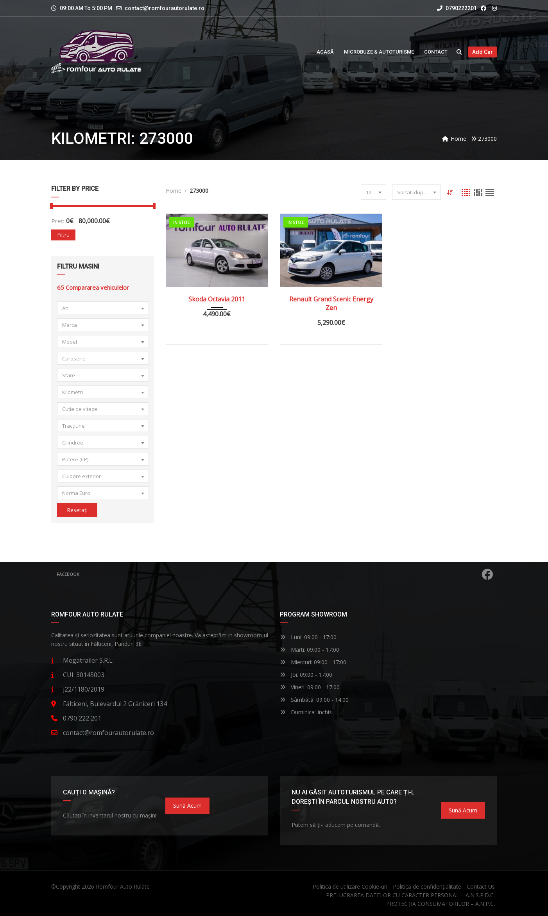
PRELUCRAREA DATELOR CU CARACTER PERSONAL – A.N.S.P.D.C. (410, 895)
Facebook (275, 574)
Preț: (57, 221)
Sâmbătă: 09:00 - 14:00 (314, 699)
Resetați (77, 510)
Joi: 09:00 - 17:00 (306, 674)
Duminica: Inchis (306, 712)
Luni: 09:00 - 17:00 (308, 637)
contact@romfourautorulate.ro (164, 8)
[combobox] (103, 307)
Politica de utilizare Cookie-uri (350, 886)
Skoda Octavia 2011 (216, 299)
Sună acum (187, 805)
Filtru (63, 234)
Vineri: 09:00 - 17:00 (310, 687)
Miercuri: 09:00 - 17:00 (313, 662)
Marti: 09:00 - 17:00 (309, 649)
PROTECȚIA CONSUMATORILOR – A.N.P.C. (440, 903)
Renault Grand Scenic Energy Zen (331, 303)
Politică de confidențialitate (427, 886)
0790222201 (457, 8)
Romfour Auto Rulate (123, 886)
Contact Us (481, 886)
